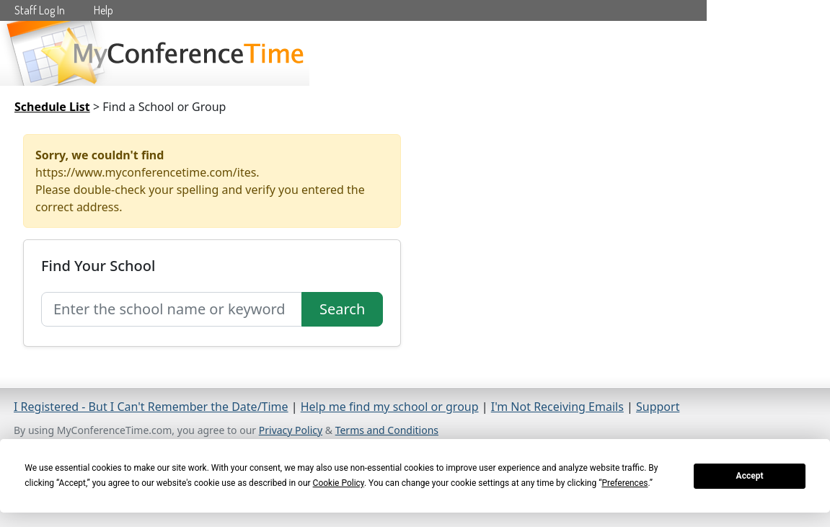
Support (657, 407)
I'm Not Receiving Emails (557, 407)
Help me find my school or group (390, 407)
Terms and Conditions (386, 430)
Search (342, 309)
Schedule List (52, 107)
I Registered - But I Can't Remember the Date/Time (151, 407)
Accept (750, 476)
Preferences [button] (624, 483)
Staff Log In (39, 10)
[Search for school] (171, 309)
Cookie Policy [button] (338, 483)
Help (103, 10)
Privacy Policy (290, 430)
